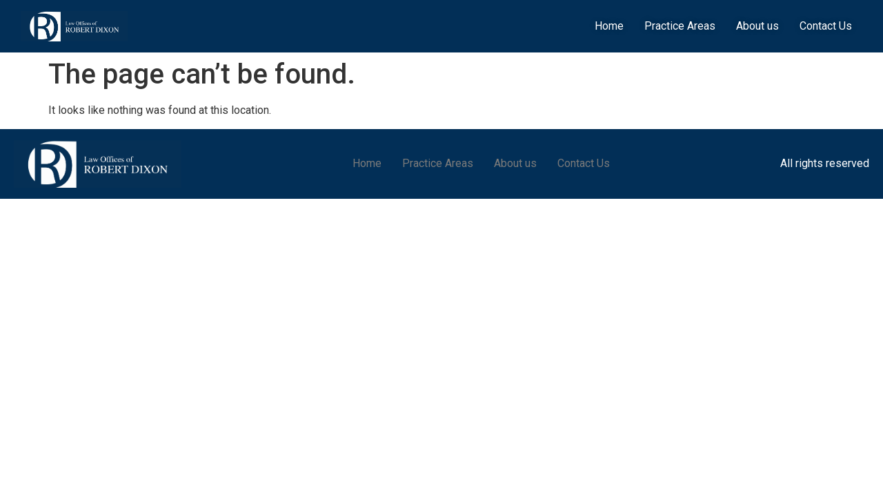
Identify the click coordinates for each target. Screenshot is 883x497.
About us (757, 25)
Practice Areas (679, 25)
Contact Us (826, 25)
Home (609, 25)
